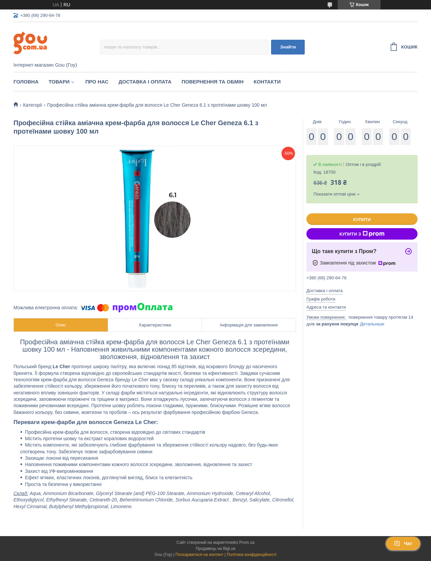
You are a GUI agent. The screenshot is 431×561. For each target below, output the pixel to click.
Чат (403, 543)
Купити (362, 219)
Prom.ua (247, 542)
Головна (25, 81)
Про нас (96, 81)
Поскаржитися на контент (199, 554)
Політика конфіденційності (251, 554)
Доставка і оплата (145, 81)
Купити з (362, 234)
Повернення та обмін (212, 81)
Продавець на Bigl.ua (215, 548)
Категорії (32, 105)
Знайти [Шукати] (288, 46)
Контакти (267, 81)
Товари (58, 81)
